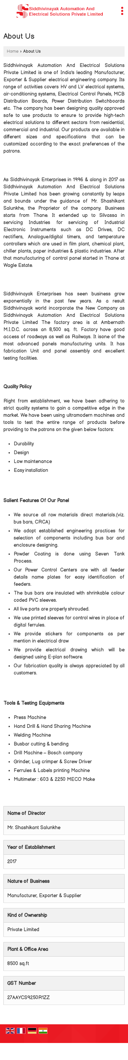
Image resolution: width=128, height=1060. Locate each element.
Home (12, 51)
